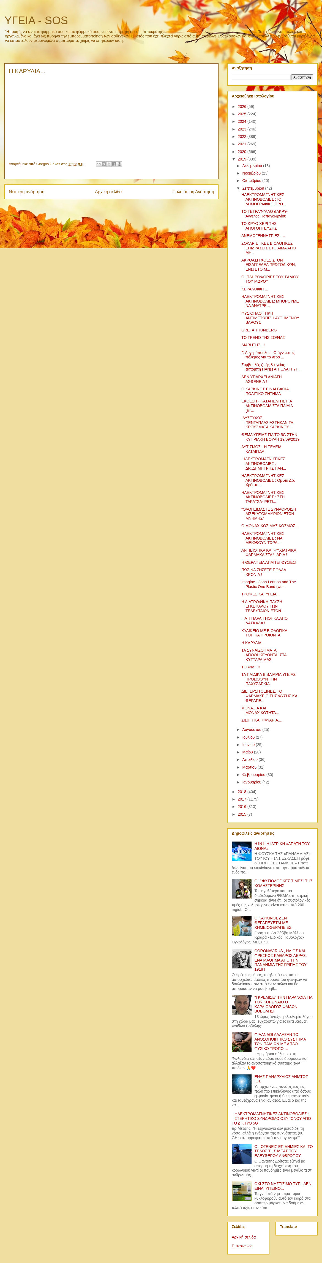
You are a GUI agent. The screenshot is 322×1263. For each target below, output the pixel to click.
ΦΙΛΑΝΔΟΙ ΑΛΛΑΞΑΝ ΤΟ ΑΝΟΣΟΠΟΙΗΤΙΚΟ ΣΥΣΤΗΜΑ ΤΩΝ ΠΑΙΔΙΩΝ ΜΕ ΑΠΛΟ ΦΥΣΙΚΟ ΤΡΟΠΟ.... (280, 1041)
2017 (242, 799)
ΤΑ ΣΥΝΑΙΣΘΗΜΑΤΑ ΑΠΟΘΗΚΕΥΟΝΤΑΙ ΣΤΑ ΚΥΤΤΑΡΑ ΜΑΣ (263, 655)
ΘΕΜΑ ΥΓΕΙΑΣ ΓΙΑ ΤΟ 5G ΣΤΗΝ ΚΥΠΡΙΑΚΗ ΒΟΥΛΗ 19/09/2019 (270, 437)
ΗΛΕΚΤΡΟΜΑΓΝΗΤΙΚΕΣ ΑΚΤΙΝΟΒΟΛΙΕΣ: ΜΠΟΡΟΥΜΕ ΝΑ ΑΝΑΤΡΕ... (270, 301)
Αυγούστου (252, 729)
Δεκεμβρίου (252, 166)
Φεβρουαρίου (254, 774)
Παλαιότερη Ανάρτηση (193, 191)
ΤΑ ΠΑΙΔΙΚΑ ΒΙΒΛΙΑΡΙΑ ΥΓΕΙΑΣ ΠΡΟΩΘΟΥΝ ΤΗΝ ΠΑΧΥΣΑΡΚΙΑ (268, 679)
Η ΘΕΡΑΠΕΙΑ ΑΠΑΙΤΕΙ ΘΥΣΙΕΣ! (268, 562)
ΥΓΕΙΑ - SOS (36, 20)
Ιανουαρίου (252, 782)
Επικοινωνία (242, 1246)
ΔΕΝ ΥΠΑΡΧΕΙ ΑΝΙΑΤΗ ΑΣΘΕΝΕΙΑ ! (261, 379)
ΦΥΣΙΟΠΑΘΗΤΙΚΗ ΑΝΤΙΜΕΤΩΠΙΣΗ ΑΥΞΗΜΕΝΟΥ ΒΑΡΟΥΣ (270, 318)
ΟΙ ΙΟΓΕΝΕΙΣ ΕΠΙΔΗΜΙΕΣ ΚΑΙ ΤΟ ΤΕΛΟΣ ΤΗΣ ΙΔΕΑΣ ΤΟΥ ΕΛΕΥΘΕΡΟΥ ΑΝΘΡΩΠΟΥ (284, 1151)
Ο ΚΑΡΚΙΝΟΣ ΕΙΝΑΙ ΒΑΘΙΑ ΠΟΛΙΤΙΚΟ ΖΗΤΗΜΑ (265, 391)
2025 (242, 114)
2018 (242, 792)
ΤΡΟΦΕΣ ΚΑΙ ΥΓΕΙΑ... (260, 594)
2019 (242, 159)
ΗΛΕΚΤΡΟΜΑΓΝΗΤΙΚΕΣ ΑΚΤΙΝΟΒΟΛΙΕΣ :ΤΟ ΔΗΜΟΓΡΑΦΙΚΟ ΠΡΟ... (263, 199)
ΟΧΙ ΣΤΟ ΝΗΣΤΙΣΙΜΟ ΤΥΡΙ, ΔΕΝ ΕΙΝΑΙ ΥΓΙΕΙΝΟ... (283, 1186)
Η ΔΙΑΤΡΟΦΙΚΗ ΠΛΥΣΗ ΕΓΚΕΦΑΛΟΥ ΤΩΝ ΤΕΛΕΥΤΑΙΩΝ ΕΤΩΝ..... (263, 606)
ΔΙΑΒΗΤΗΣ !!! (253, 345)
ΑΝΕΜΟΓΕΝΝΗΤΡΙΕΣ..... (263, 235)
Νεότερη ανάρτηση (26, 191)
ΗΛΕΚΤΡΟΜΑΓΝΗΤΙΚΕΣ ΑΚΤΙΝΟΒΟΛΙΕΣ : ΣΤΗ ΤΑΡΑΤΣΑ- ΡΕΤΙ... (263, 497)
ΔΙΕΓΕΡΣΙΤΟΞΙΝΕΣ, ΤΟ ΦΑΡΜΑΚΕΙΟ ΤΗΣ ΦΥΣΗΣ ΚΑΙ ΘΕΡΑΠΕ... (270, 696)
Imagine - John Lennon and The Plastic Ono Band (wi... (268, 584)
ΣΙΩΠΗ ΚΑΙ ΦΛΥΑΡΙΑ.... (261, 720)
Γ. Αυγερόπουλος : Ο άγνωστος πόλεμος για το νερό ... (267, 355)
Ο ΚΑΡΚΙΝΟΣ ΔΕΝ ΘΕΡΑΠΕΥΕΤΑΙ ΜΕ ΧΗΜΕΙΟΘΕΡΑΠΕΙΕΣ (273, 923)
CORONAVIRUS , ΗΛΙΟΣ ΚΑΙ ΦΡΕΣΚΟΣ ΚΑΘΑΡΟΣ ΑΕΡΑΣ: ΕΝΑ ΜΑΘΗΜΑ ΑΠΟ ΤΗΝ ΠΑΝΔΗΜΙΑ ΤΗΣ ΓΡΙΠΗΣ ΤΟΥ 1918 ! (281, 960)
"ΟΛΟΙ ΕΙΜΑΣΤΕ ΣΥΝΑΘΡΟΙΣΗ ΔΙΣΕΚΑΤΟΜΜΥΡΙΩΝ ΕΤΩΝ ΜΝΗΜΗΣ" (268, 514)
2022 (242, 136)
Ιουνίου (249, 744)
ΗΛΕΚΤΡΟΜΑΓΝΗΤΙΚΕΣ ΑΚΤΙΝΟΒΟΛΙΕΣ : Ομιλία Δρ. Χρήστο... (268, 480)
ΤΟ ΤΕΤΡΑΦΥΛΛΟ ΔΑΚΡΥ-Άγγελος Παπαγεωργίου (264, 213)
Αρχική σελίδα (108, 191)
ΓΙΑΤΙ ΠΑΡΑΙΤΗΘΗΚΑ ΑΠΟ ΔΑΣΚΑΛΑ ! (264, 620)
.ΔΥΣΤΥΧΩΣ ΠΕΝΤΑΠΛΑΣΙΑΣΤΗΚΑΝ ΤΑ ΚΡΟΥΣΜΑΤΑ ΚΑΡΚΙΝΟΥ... (267, 422)
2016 (242, 806)
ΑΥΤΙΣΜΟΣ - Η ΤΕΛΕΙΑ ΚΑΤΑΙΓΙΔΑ (261, 449)
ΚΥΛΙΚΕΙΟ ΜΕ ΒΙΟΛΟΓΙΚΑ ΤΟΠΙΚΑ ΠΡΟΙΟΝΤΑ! (264, 633)
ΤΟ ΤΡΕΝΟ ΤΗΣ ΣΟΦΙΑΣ (263, 337)
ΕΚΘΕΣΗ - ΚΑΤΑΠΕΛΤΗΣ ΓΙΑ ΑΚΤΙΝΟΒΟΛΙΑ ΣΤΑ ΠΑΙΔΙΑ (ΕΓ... (267, 406)
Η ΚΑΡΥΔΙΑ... (253, 643)
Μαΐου (248, 752)
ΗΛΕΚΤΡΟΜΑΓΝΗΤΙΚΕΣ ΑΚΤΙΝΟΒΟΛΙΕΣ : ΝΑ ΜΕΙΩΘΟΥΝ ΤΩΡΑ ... (262, 538)
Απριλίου (250, 759)
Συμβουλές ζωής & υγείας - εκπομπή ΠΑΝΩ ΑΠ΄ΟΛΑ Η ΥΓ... (271, 367)
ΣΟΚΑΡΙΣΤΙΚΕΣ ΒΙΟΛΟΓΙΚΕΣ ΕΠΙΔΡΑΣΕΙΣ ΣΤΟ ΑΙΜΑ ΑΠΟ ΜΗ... (268, 248)
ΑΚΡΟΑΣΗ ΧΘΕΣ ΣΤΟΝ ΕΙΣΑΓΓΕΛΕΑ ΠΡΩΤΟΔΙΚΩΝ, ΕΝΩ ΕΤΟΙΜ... (268, 265)
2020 (242, 151)
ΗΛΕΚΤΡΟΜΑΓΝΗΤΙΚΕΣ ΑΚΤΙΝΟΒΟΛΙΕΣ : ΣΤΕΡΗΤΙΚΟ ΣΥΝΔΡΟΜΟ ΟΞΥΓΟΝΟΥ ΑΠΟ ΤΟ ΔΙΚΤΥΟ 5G (271, 1118)
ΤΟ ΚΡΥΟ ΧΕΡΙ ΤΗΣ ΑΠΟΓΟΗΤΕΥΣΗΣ (259, 225)
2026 (242, 106)
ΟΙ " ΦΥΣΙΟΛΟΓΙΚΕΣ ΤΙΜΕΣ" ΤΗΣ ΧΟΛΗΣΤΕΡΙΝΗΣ (284, 883)
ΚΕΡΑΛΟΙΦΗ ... (254, 289)
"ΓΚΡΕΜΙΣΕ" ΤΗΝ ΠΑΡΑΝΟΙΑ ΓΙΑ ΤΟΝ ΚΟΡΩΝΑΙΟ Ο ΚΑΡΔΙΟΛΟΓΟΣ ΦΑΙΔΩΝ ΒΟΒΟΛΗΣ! (283, 1004)
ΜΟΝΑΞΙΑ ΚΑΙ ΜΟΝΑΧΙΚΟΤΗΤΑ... (260, 710)
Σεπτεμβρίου (253, 188)
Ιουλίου (249, 737)
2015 (242, 814)
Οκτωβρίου (252, 180)
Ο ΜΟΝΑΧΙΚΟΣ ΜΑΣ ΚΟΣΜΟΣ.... (270, 526)
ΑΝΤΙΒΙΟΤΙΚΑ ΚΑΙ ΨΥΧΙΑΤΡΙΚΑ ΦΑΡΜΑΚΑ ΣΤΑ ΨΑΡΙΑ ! (268, 552)
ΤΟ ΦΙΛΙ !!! (250, 667)
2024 (242, 121)
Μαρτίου (250, 767)
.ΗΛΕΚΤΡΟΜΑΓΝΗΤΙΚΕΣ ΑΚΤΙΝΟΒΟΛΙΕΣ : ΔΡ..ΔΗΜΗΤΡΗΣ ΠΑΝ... (263, 463)
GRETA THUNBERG (259, 330)
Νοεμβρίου (252, 173)
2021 (242, 144)
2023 (242, 129)
